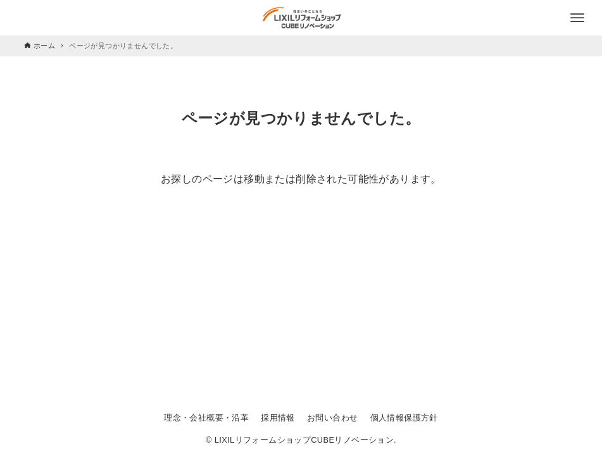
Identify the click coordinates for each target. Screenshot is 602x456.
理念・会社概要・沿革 (206, 417)
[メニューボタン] (577, 17)
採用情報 (278, 417)
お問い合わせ (332, 417)
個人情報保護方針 (404, 417)
